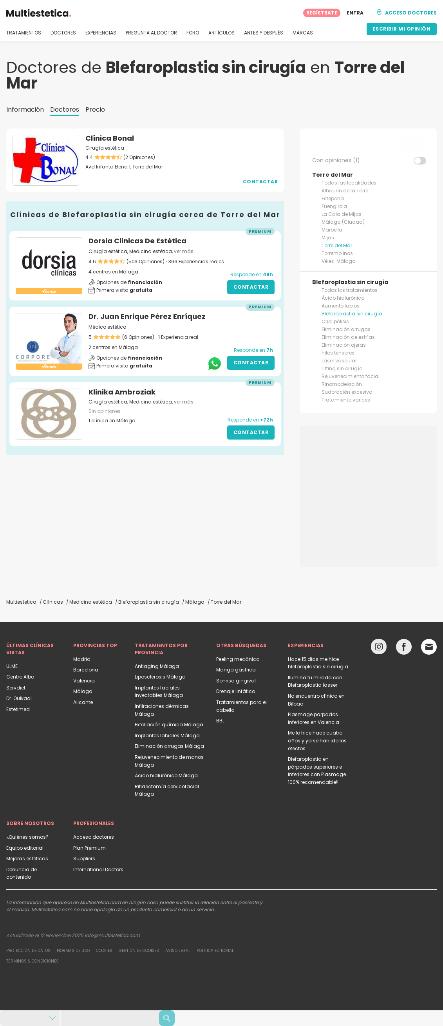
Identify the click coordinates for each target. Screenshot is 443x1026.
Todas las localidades (349, 182)
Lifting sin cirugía (342, 368)
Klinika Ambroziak (122, 392)
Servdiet (15, 687)
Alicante (83, 702)
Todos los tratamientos (350, 290)
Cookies (104, 951)
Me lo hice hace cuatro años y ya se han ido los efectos (317, 740)
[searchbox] (353, 144)
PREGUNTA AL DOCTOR (151, 33)
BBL (220, 720)
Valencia (84, 680)
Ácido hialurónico (343, 298)
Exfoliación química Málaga (169, 724)
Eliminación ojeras (344, 345)
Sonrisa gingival (236, 680)
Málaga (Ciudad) (343, 222)
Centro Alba (20, 676)
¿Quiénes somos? (27, 837)
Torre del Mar (337, 245)
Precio (95, 109)
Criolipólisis (335, 321)
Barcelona (85, 669)
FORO (192, 33)
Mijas (328, 237)
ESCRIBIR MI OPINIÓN (402, 28)
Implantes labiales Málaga (167, 735)
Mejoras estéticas (27, 858)
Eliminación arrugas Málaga (169, 746)
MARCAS (303, 33)
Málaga (82, 691)
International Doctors (98, 869)
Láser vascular (339, 360)
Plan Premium (89, 848)
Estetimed (18, 709)
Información (25, 109)
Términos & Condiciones (32, 961)
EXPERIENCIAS (100, 33)
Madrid (81, 659)
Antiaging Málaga (157, 666)
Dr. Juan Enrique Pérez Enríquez (147, 316)
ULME (12, 666)
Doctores (64, 109)
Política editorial (215, 951)
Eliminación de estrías (348, 337)
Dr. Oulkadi (19, 698)
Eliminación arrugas (346, 329)
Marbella (332, 229)
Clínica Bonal (109, 138)
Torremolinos (337, 253)
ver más (183, 251)
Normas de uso (73, 951)
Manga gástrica (236, 669)
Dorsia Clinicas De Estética (137, 241)
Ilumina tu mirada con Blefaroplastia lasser (315, 681)
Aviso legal (177, 951)
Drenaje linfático (235, 691)
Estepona (333, 198)
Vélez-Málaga (339, 261)
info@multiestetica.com (112, 935)
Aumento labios (341, 305)
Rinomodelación (342, 384)
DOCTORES (63, 33)
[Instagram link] (379, 648)
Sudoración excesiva (347, 392)
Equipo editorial (24, 848)
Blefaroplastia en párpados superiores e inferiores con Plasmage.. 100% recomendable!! (318, 770)
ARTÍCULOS (221, 33)
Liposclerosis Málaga (160, 676)
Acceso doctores (93, 837)
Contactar (260, 181)
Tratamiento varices (346, 399)
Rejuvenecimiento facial (351, 376)
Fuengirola (334, 206)
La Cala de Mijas (342, 214)
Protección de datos (28, 951)
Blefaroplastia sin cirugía (352, 313)
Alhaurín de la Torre (345, 190)
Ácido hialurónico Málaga (166, 775)
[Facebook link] (404, 648)
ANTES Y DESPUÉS (263, 33)
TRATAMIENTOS (23, 33)
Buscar (412, 144)
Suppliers (84, 858)
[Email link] (429, 647)
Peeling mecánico (237, 659)
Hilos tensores (338, 352)
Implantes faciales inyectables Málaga (159, 691)
